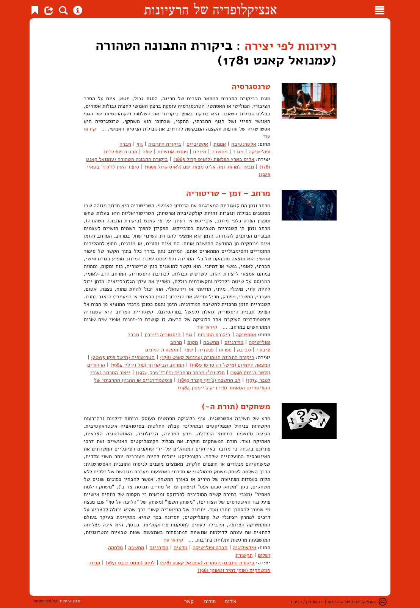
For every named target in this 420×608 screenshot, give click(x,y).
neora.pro (70, 601)
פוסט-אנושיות (172, 151)
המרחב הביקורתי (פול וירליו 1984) (147, 364)
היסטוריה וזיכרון (162, 334)
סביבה (244, 349)
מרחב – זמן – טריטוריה (224, 193)
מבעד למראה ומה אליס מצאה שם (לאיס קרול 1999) (199, 166)
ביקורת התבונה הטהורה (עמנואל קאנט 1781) (207, 357)
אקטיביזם (197, 144)
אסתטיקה (246, 334)
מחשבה (219, 151)
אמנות (219, 144)
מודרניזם (233, 341)
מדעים (180, 547)
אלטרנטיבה (243, 144)
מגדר (238, 151)
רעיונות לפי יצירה (284, 45)
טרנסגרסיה (249, 86)
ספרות (225, 349)
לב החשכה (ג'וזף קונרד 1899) (208, 379)
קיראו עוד (206, 326)
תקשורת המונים (161, 349)
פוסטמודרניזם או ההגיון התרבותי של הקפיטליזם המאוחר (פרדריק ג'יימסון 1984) (182, 383)
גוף (139, 144)
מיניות (199, 151)
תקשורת (243, 555)
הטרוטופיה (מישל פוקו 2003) (123, 357)
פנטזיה (205, 349)
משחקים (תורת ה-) (233, 406)
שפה (147, 151)
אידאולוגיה (244, 547)
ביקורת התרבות (164, 144)
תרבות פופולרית (120, 151)
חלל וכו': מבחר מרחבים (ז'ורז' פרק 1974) (180, 372)
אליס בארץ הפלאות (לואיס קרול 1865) (213, 159)
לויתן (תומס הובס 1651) (130, 562)
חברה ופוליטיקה (210, 547)
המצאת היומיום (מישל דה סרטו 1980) (230, 364)
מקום (192, 341)
